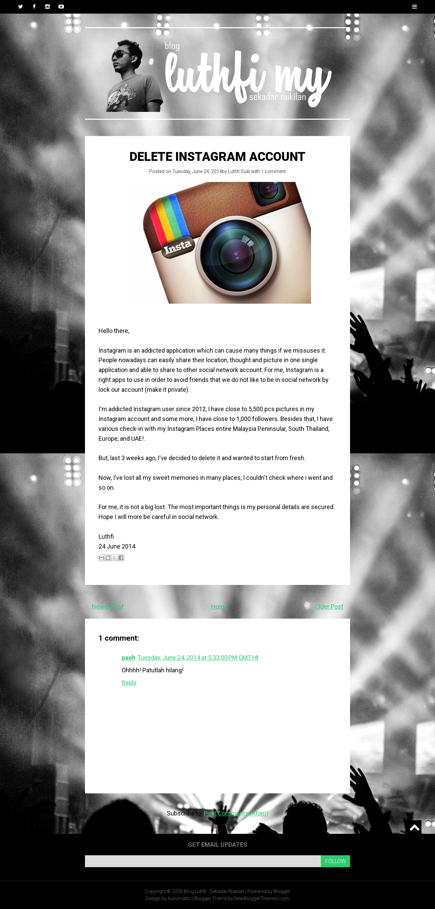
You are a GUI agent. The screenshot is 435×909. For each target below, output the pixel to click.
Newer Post (108, 606)
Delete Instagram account (217, 157)
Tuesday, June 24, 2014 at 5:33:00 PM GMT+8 (197, 657)
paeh (128, 657)
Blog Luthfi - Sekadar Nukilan (214, 891)
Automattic (179, 898)
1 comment (273, 171)
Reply (129, 682)
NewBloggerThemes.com (261, 898)
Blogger (282, 891)
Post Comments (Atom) (236, 813)
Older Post (329, 606)
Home (219, 606)
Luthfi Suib (239, 171)
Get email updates (217, 844)
